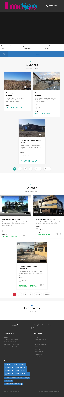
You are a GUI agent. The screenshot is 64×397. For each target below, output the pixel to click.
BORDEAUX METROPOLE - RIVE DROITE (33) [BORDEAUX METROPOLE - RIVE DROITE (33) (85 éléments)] (16, 374)
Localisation (47, 46)
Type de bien (26, 46)
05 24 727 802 (53, 6)
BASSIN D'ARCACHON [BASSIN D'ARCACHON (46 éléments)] (11, 364)
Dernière (47, 169)
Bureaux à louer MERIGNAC (45, 219)
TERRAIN (37, 356)
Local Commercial (39, 354)
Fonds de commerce (40, 344)
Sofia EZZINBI (5, 212)
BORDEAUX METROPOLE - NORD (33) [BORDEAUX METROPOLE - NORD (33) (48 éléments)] (15, 367)
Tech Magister (56, 391)
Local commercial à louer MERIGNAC (28, 268)
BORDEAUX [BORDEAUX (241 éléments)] (22, 364)
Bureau (36, 337)
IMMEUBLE (38, 349)
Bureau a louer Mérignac (11, 219)
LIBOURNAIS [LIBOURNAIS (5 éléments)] (8, 381)
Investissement (39, 351)
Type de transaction (7, 46)
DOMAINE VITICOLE (40, 339)
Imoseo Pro (16, 325)
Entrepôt (37, 342)
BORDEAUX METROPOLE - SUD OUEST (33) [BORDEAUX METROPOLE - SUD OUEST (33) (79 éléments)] (17, 378)
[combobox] (10, 49)
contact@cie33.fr (12, 347)
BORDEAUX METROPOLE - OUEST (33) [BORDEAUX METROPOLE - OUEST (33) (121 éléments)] (16, 370)
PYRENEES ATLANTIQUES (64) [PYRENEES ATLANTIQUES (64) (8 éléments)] (13, 384)
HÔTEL (37, 347)
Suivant (38, 169)
